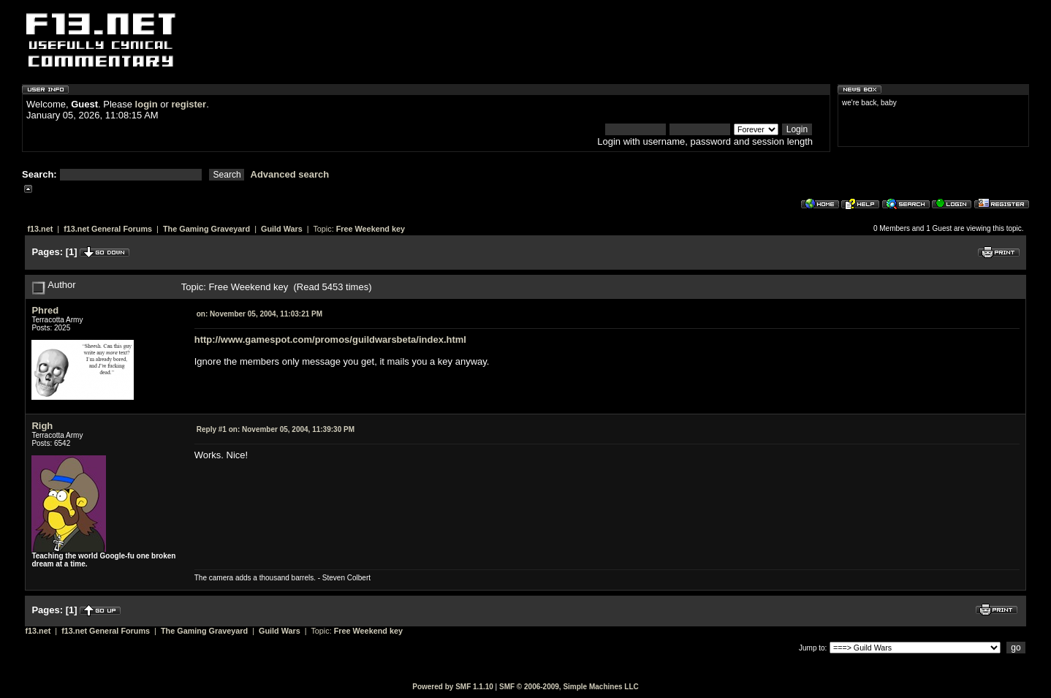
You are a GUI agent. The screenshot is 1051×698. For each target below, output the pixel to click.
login (146, 104)
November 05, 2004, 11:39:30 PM (275, 429)
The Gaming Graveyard (206, 228)
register (188, 104)
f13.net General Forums (108, 228)
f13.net (40, 228)
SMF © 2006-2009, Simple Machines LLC (569, 687)
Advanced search (290, 174)
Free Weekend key (370, 228)
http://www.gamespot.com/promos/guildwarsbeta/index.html (330, 339)
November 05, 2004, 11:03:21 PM (259, 314)
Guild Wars (282, 228)
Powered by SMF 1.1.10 (452, 687)
